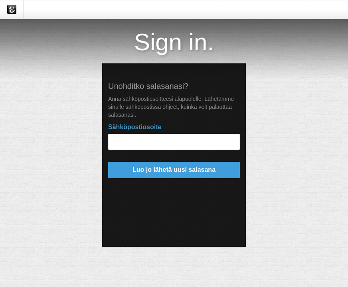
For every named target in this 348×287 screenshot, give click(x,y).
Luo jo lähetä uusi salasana (174, 169)
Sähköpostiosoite (134, 127)
